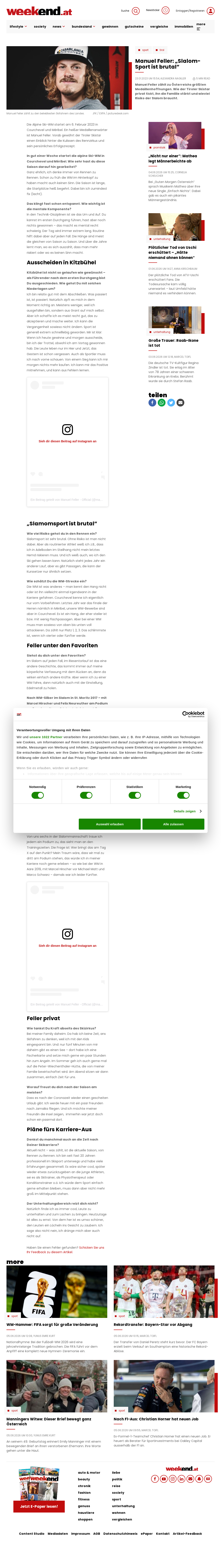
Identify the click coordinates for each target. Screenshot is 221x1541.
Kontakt (163, 1534)
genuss (84, 1506)
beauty (84, 1479)
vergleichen (122, 1519)
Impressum (80, 1534)
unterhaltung (123, 1506)
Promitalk (159, 147)
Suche (130, 11)
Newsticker (157, 10)
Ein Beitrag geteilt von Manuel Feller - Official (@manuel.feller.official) (76, 499)
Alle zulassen (173, 824)
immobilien (184, 26)
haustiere (86, 1513)
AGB (96, 1534)
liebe (116, 1472)
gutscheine (134, 26)
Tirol (162, 50)
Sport (145, 50)
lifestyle (18, 26)
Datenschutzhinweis (120, 1534)
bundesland (83, 26)
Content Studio (31, 1534)
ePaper (147, 1534)
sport (116, 1499)
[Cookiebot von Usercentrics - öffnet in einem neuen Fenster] (185, 714)
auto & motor (89, 1472)
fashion (84, 1493)
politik (117, 1479)
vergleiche (159, 26)
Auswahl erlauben (110, 824)
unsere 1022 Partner (46, 737)
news (59, 26)
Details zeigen (185, 811)
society (40, 26)
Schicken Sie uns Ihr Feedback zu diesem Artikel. (65, 1249)
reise (116, 1486)
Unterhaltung (161, 239)
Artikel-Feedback (187, 1534)
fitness (84, 1499)
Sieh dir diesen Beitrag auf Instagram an (67, 441)
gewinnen (110, 26)
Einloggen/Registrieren (195, 11)
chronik (84, 1486)
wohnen (118, 1513)
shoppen (85, 1519)
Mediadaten (58, 1534)
